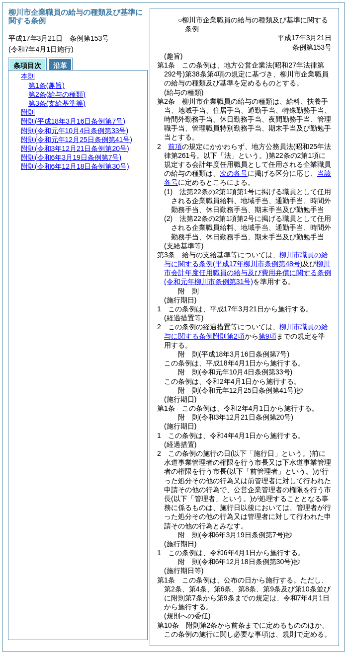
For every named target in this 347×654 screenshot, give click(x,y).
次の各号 (234, 173)
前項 (175, 146)
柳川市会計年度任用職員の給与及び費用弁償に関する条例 (247, 273)
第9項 (267, 336)
